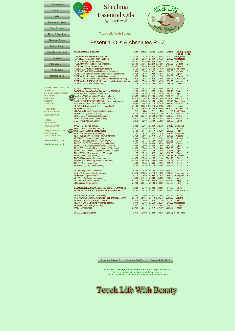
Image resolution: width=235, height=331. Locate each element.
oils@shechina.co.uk (54, 144)
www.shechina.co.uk (54, 140)
